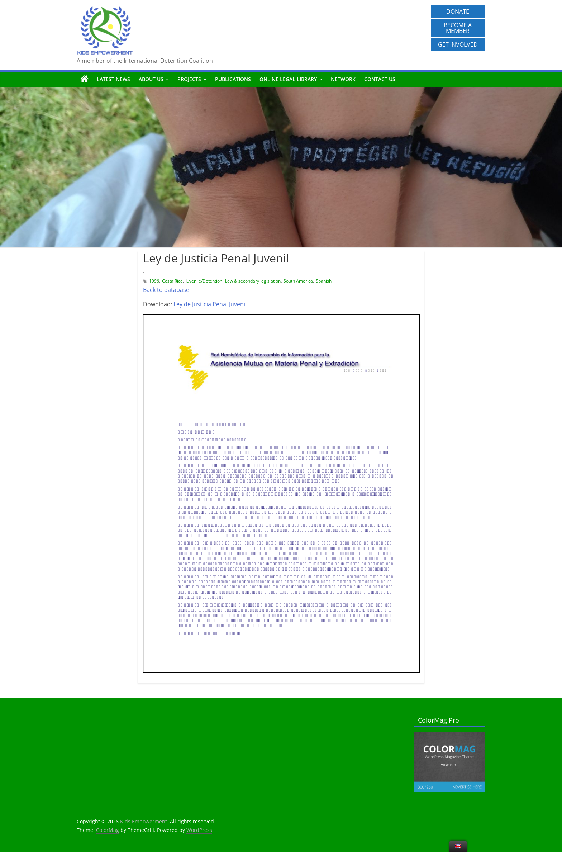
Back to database (166, 290)
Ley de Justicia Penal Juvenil (210, 304)
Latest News (113, 79)
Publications (233, 79)
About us (151, 79)
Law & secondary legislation (253, 281)
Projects (189, 79)
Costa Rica (172, 281)
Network (343, 79)
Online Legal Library (288, 79)
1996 (154, 281)
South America (298, 281)
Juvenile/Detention (204, 281)
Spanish (324, 281)
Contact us (379, 79)
